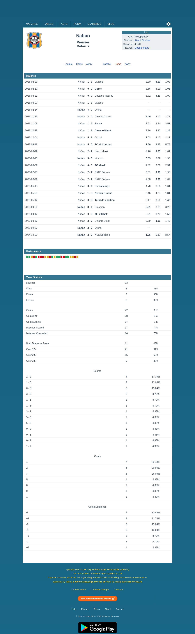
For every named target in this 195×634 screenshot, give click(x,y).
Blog (111, 24)
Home (79, 64)
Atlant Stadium (142, 40)
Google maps (142, 47)
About (108, 609)
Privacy (85, 609)
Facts (63, 24)
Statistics (94, 24)
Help (73, 609)
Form (77, 24)
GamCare (119, 589)
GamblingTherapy (100, 589)
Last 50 (107, 64)
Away (89, 64)
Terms (97, 609)
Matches (32, 24)
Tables (48, 24)
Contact (120, 609)
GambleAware (79, 589)
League (68, 64)
